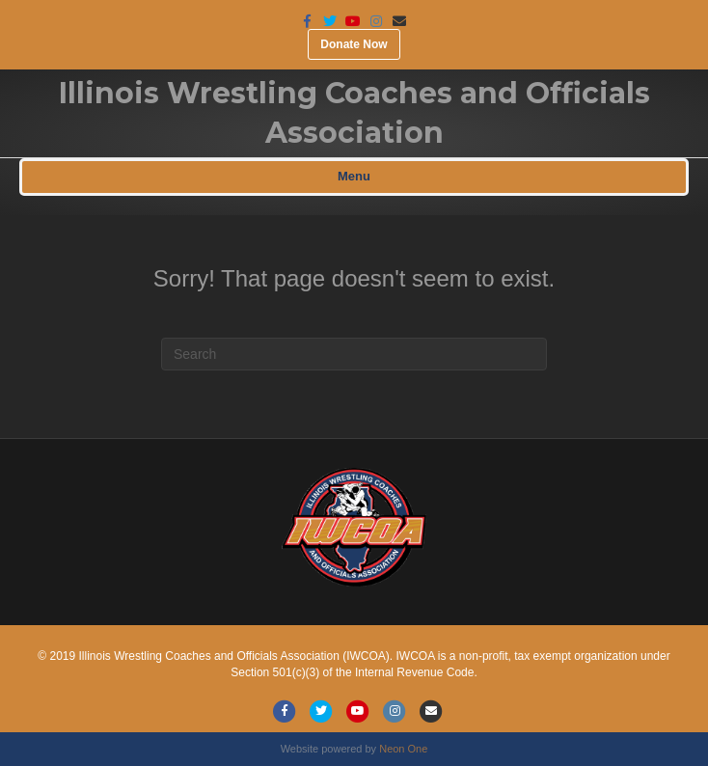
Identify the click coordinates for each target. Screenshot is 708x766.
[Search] (354, 354)
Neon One (403, 748)
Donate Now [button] (353, 44)
